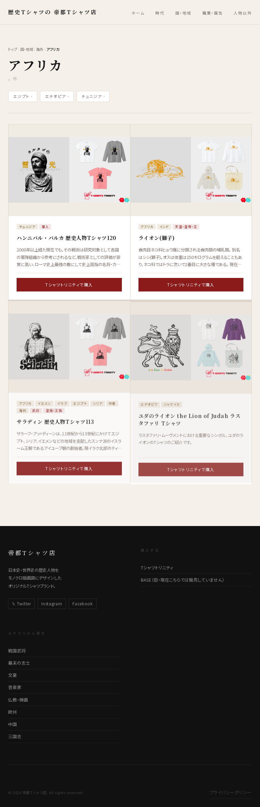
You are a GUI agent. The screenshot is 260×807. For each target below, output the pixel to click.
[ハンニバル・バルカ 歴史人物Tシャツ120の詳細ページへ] (69, 170)
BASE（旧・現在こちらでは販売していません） (182, 580)
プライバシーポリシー (231, 792)
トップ (12, 49)
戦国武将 (17, 650)
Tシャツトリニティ (157, 567)
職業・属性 (212, 13)
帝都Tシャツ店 (32, 552)
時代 (160, 13)
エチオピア (57, 96)
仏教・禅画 (18, 700)
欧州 (12, 712)
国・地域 (183, 13)
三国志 (14, 736)
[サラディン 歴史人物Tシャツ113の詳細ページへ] (69, 350)
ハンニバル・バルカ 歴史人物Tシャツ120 (66, 237)
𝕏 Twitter (21, 603)
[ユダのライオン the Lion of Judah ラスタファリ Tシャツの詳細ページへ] (191, 352)
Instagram (51, 603)
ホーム (138, 13)
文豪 (12, 675)
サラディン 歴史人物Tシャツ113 (55, 425)
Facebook (82, 603)
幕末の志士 (19, 663)
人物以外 (243, 13)
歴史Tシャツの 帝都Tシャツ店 (52, 12)
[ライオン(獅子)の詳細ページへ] (191, 170)
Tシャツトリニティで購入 (69, 284)
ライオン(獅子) (156, 237)
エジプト (22, 96)
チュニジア (93, 96)
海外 (39, 49)
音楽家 (14, 687)
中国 (12, 724)
